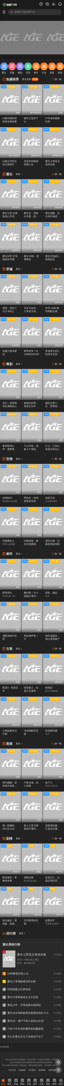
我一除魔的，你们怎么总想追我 (9, 828)
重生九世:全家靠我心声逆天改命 (10, 216)
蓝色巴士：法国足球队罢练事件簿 (52, 880)
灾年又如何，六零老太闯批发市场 (31, 311)
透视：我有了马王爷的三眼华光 (9, 311)
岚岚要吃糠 (51, 730)
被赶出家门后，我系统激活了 (52, 406)
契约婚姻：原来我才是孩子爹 (9, 785)
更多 (19, 174)
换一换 (57, 79)
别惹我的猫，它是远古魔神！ (52, 828)
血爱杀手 (50, 920)
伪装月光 (50, 498)
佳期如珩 (7, 498)
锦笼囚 (48, 687)
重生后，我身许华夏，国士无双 (31, 216)
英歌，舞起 (51, 592)
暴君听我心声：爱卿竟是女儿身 (9, 449)
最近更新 (30, 79)
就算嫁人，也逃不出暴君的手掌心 (31, 690)
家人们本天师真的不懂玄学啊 (31, 828)
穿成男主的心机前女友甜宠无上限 (52, 354)
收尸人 (48, 782)
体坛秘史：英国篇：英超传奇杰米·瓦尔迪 (10, 923)
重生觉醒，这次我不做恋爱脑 (52, 216)
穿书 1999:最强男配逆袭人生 (52, 311)
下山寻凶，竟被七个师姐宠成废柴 (31, 449)
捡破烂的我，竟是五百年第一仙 (31, 406)
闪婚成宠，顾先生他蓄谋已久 (31, 544)
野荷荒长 (7, 592)
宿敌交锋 (29, 877)
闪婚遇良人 (8, 540)
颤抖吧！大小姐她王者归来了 (31, 596)
